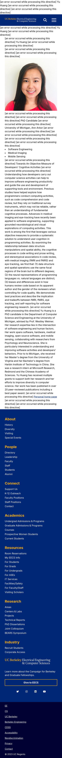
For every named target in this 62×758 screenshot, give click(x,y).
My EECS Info (12, 557)
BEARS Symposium (15, 632)
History (9, 424)
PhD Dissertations (15, 624)
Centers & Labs (13, 611)
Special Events (13, 437)
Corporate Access (15, 652)
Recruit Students (14, 647)
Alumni (9, 474)
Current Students (14, 538)
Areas (8, 607)
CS (6, 711)
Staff (7, 465)
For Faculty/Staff (14, 587)
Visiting (9, 433)
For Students (12, 561)
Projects (9, 615)
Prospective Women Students (21, 534)
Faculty (9, 461)
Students (10, 469)
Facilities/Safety (14, 583)
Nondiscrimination (14, 738)
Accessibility (11, 732)
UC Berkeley (11, 716)
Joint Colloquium (14, 628)
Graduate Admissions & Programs (23, 525)
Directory (10, 452)
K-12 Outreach (13, 493)
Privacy (8, 743)
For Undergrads (13, 570)
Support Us (11, 489)
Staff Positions (13, 502)
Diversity (10, 429)
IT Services (11, 579)
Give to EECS (31, 682)
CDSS (8, 727)
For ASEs (10, 574)
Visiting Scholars (14, 592)
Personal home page (45, 396)
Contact (9, 506)
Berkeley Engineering (15, 722)
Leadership (11, 456)
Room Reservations (16, 553)
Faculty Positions (14, 497)
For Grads (10, 566)
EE (6, 706)
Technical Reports (15, 619)
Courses (9, 529)
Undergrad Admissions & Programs (24, 521)
